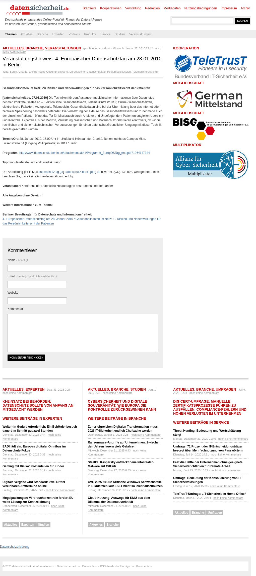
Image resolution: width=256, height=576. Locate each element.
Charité (23, 71)
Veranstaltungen (140, 34)
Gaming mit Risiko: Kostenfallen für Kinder (33, 466)
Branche (42, 34)
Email (33, 276)
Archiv (245, 8)
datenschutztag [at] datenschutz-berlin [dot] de (69, 172)
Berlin (13, 71)
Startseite (89, 8)
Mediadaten (172, 8)
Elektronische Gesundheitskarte (48, 71)
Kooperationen (110, 8)
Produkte (90, 34)
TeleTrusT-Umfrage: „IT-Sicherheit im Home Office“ (209, 494)
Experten (58, 34)
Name (18, 260)
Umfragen (226, 389)
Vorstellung (133, 8)
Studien (120, 34)
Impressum (229, 8)
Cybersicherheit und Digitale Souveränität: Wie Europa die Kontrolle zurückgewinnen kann (122, 405)
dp (105, 48)
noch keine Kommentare (17, 392)
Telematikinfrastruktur (145, 71)
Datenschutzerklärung (14, 546)
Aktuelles (26, 34)
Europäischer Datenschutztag (88, 71)
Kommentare (144, 566)
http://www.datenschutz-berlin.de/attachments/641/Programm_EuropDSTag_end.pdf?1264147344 (84, 153)
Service (105, 34)
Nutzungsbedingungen (200, 8)
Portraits (74, 34)
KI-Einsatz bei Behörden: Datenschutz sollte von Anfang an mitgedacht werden (38, 405)
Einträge (125, 566)
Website (13, 292)
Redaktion (152, 8)
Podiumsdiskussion (119, 71)
